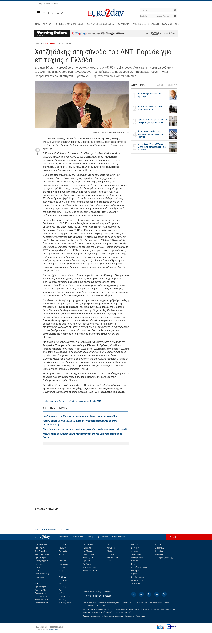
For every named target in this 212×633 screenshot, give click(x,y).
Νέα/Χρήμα (87, 551)
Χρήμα (61, 593)
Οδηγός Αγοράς (89, 554)
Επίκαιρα (62, 561)
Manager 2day (137, 558)
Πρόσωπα (87, 548)
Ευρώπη (62, 587)
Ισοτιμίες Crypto (65, 603)
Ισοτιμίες (62, 600)
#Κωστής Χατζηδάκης (55, 401)
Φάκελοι (134, 561)
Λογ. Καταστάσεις (114, 558)
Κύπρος (62, 571)
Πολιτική (62, 567)
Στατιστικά (39, 564)
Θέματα (134, 564)
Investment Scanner (91, 567)
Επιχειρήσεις (64, 564)
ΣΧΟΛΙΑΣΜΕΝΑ (167, 84)
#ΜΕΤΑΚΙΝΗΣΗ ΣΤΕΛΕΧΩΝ (145, 23)
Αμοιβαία (86, 561)
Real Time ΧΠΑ (41, 551)
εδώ (155, 33)
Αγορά (61, 554)
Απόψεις (134, 551)
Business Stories (137, 580)
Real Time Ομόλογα (42, 554)
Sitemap (89, 536)
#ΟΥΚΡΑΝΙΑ (123, 23)
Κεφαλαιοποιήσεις (42, 574)
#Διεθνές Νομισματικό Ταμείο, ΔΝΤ (85, 401)
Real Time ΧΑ (40, 548)
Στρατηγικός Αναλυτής (164, 558)
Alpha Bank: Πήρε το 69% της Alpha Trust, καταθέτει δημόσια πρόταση (152, 147)
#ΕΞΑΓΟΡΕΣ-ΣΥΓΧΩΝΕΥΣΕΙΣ (101, 23)
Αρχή (172, 536)
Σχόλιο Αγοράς (40, 558)
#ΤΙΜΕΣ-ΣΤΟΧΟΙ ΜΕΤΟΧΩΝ (70, 23)
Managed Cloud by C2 (55, 629)
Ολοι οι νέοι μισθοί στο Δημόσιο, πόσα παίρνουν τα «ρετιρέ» (150, 134)
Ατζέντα (134, 574)
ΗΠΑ (61, 583)
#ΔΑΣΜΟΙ (167, 23)
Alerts (109, 551)
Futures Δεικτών (41, 593)
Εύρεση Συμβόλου (42, 561)
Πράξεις (38, 571)
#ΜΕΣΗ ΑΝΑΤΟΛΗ (44, 23)
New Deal (159, 554)
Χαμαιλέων (159, 548)
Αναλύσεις (87, 564)
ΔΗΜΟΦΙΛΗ (139, 84)
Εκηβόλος (159, 551)
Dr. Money (135, 548)
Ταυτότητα (63, 536)
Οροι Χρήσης (102, 536)
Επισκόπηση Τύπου (139, 567)
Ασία (61, 590)
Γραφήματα (111, 554)
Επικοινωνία (77, 536)
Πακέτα (37, 567)
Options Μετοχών (41, 603)
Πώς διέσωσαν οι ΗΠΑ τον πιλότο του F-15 (150, 108)
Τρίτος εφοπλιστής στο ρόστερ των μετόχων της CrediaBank (152, 121)
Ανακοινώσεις (40, 577)
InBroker (102, 605)
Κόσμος (62, 558)
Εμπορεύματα (64, 596)
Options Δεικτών (41, 596)
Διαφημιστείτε (118, 536)
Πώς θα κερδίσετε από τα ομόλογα (149, 95)
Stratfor (97, 596)
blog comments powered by (52, 529)
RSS (109, 561)
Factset (107, 596)
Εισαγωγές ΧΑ (88, 558)
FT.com (87, 596)
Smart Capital (136, 583)
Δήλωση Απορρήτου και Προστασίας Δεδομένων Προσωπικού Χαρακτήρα (114, 616)
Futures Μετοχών (41, 600)
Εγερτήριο (135, 571)
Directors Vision (137, 577)
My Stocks (111, 548)
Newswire (63, 548)
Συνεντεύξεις (136, 554)
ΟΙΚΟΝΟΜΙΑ (50, 43)
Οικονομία (63, 551)
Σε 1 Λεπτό (63, 580)
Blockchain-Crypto (90, 571)
